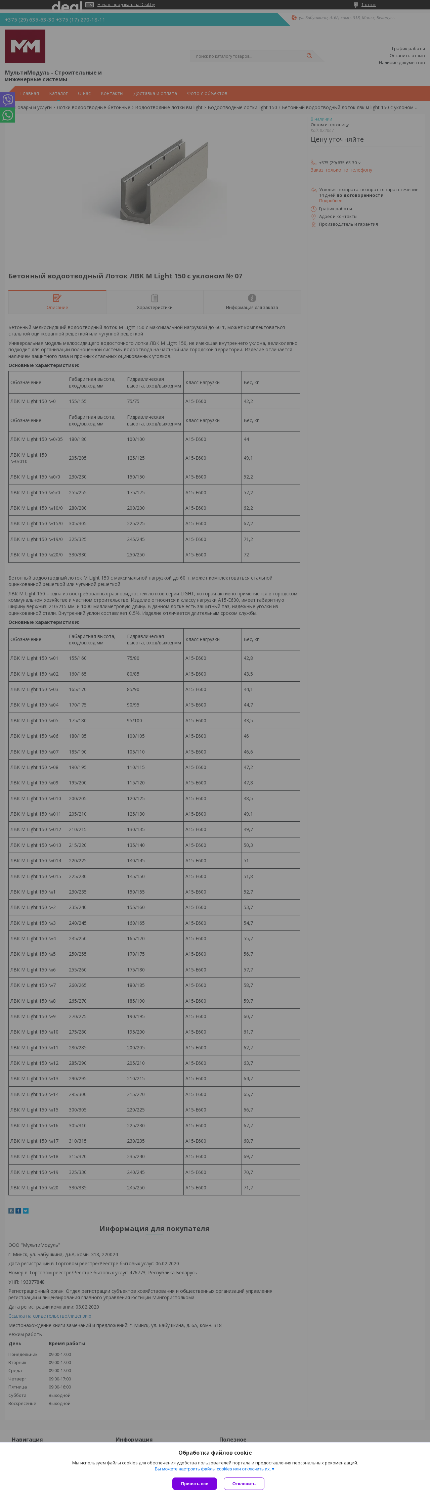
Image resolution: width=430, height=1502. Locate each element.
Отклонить (244, 1483)
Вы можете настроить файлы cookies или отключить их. (213, 1468)
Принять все (194, 1483)
